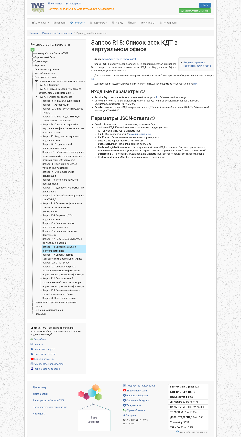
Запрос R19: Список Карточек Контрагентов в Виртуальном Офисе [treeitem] (62, 256)
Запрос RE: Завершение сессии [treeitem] (59, 298)
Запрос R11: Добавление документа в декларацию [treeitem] (63, 189)
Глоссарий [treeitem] (40, 314)
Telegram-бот (132, 405)
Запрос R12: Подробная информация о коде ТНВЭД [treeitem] (63, 197)
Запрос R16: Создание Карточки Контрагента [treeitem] (60, 233)
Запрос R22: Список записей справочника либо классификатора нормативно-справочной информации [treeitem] (63, 282)
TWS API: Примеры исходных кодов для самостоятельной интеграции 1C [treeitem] (60, 91)
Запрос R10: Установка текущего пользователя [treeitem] (60, 181)
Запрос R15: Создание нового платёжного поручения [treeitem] (59, 225)
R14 (195, 83)
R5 (92, 78)
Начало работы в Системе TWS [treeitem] (51, 53)
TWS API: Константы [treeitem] (49, 85)
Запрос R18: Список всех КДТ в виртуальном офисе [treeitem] (59, 249)
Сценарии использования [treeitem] (49, 310)
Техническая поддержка (45, 369)
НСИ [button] (132, 22)
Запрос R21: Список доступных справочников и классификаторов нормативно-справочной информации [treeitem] (63, 270)
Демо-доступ (40, 394)
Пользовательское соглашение (50, 407)
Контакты (55, 3)
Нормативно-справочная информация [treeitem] (56, 302)
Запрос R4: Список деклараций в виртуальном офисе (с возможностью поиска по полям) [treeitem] (63, 128)
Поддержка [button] (98, 22)
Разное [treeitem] (39, 306)
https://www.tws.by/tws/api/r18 (119, 59)
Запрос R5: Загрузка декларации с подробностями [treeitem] (61, 138)
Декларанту (40, 22)
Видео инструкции (42, 359)
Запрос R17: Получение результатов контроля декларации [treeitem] (62, 241)
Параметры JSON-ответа (197, 65)
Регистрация (168, 22)
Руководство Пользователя (57, 33)
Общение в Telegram (43, 354)
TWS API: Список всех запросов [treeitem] (55, 97)
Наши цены (39, 413)
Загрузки (129, 415)
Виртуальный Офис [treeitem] (45, 57)
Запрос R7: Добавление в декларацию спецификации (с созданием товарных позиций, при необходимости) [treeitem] (64, 156)
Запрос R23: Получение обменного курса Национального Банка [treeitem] (61, 292)
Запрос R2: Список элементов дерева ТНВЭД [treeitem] (63, 110)
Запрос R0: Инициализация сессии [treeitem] (61, 101)
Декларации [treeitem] (41, 61)
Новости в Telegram (43, 349)
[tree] (57, 183)
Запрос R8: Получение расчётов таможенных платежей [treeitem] (60, 166)
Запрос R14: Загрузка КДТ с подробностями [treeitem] (58, 217)
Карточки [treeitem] (40, 65)
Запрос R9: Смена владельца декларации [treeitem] (58, 174)
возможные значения (140, 134)
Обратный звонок (134, 410)
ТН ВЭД (117, 22)
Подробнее (38, 339)
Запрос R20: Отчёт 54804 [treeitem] (56, 262)
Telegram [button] (77, 22)
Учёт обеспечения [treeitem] (45, 73)
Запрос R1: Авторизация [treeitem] (56, 104)
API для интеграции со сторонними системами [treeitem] (60, 81)
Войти (204, 5)
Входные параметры (195, 62)
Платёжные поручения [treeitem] (47, 69)
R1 (157, 97)
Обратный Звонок (195, 11)
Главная (34, 33)
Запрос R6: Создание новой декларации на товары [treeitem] (57, 146)
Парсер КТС (74, 3)
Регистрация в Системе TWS (48, 400)
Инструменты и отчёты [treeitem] (47, 77)
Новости (60, 22)
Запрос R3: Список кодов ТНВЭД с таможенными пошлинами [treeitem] (61, 118)
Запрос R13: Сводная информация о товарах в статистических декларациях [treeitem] (62, 207)
